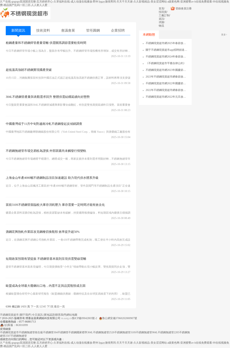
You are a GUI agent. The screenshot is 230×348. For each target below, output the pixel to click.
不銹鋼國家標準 (77, 332)
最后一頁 (59, 306)
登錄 (175, 8)
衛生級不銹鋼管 (44, 332)
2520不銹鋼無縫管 (120, 332)
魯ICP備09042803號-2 (84, 318)
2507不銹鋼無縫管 (16, 335)
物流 (161, 25)
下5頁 (50, 306)
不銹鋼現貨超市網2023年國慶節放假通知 (167, 70)
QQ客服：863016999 (14, 325)
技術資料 (43, 30)
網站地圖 (72, 314)
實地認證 (49, 314)
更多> (224, 34)
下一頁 (35, 306)
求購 (161, 22)
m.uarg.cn (66, 318)
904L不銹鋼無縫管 (163, 332)
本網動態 (149, 34)
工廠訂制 (164, 15)
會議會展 (68, 30)
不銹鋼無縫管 (27, 332)
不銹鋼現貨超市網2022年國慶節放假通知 (167, 83)
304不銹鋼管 (61, 332)
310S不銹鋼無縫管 (141, 332)
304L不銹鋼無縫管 (98, 332)
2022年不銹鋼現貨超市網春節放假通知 (167, 90)
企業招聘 (118, 30)
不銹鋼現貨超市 (9, 314)
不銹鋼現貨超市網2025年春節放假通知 (167, 43)
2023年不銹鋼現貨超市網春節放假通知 (167, 76)
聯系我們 (60, 314)
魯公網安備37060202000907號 (118, 318)
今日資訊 (37, 314)
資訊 (161, 18)
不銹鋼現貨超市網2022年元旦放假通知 (167, 96)
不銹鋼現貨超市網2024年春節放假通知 (167, 56)
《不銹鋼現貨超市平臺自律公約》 (166, 63)
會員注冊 (186, 8)
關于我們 (25, 314)
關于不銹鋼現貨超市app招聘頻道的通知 (167, 49)
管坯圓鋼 (93, 30)
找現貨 (163, 12)
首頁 (161, 8)
